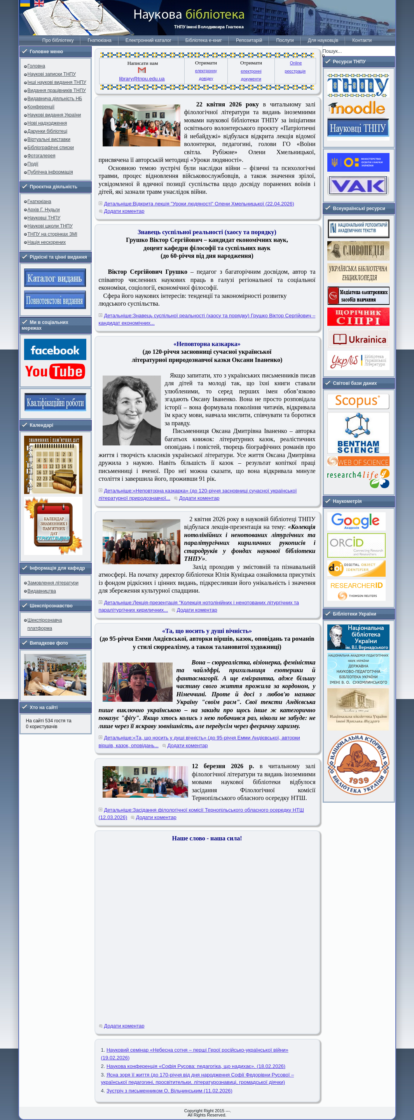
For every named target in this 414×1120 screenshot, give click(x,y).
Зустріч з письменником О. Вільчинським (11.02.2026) (169, 1091)
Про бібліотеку (58, 40)
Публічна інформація (50, 172)
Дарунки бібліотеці (48, 131)
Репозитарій (249, 40)
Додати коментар (124, 211)
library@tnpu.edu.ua (141, 79)
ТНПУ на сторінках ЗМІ (52, 234)
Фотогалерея (42, 155)
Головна (36, 66)
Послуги (284, 40)
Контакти (362, 40)
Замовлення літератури (53, 583)
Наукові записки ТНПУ (52, 74)
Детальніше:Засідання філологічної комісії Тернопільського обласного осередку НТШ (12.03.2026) (201, 814)
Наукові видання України (54, 115)
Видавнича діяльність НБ (55, 98)
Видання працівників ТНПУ (57, 90)
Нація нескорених (47, 242)
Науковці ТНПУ (44, 218)
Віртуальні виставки (49, 139)
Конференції (41, 107)
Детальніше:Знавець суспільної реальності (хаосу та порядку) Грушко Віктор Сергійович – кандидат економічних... (207, 319)
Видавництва (42, 591)
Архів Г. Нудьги (44, 209)
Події (33, 164)
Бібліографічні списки (51, 147)
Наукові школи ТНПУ (50, 226)
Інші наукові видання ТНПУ (57, 82)
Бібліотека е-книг (203, 40)
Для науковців (323, 40)
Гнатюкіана (99, 40)
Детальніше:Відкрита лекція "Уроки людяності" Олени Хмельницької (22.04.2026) (199, 204)
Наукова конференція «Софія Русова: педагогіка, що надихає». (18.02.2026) (196, 1066)
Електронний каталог (148, 40)
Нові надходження (47, 123)
